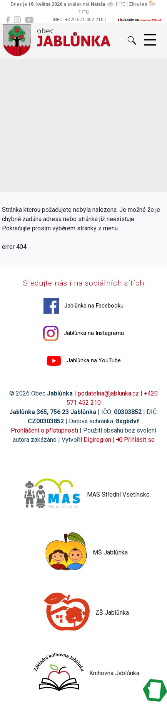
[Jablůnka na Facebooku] (8, 20)
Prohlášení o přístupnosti (44, 430)
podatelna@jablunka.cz (108, 393)
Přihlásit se (135, 439)
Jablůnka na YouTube (83, 360)
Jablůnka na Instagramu (83, 333)
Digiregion (97, 439)
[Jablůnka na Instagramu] (17, 20)
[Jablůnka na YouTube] (29, 20)
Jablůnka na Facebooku (83, 306)
